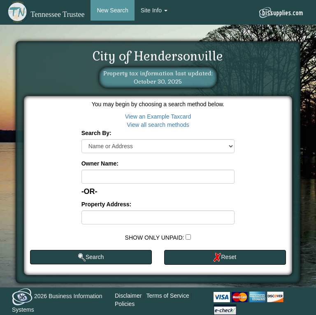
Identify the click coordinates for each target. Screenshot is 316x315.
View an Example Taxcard (158, 116)
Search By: (96, 133)
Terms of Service (167, 295)
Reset (225, 257)
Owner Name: (99, 163)
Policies (125, 304)
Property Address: (106, 204)
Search (91, 257)
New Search (112, 10)
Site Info (154, 10)
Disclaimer (128, 295)
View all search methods (158, 124)
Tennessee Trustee (45, 14)
